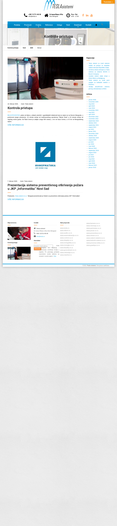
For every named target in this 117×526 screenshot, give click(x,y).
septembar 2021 (94, 125)
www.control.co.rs (66, 238)
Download (77, 25)
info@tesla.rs (41, 236)
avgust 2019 (92, 152)
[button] (102, 24)
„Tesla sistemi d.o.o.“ (21, 196)
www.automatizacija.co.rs (69, 235)
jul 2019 (91, 155)
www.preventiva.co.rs (94, 233)
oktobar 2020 (93, 135)
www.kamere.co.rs (93, 223)
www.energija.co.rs (67, 245)
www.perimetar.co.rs (93, 228)
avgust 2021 (92, 127)
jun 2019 (91, 157)
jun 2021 (91, 129)
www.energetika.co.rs (68, 243)
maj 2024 (91, 104)
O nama (38, 25)
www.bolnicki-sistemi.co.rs (95, 240)
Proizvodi (27, 25)
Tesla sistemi (91, 265)
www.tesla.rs (64, 228)
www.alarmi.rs (65, 230)
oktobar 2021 (93, 123)
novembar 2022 (93, 118)
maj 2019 (91, 159)
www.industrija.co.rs (67, 252)
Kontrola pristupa (20, 108)
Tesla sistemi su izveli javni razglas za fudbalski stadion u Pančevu (99, 82)
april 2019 (92, 161)
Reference (49, 25)
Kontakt (88, 25)
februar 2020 (93, 148)
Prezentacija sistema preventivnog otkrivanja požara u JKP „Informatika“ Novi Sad (45, 187)
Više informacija (16, 125)
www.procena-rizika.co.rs (95, 243)
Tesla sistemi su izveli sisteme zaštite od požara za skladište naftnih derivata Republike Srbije (99, 65)
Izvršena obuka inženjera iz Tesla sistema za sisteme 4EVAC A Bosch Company (99, 72)
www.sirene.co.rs (92, 235)
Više (54, 256)
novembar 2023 (93, 110)
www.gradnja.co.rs (93, 245)
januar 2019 (92, 167)
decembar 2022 (93, 116)
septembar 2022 (94, 121)
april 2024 (92, 106)
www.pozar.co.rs (92, 230)
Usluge (59, 25)
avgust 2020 (92, 140)
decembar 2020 (93, 133)
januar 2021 (92, 131)
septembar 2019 (94, 150)
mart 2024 (92, 108)
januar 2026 (92, 99)
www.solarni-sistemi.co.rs (95, 238)
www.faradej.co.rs (66, 248)
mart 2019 (92, 163)
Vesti (68, 25)
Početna (17, 25)
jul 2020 (91, 142)
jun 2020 (91, 144)
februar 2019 (93, 165)
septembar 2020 (94, 138)
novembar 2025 (93, 102)
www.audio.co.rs (66, 233)
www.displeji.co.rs (66, 240)
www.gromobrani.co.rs (68, 250)
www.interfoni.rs (66, 255)
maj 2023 (91, 112)
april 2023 (92, 114)
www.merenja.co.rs (93, 226)
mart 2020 (92, 146)
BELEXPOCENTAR (14, 115)
